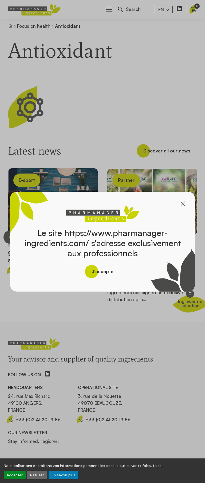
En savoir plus (63, 475)
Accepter (15, 475)
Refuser (37, 475)
